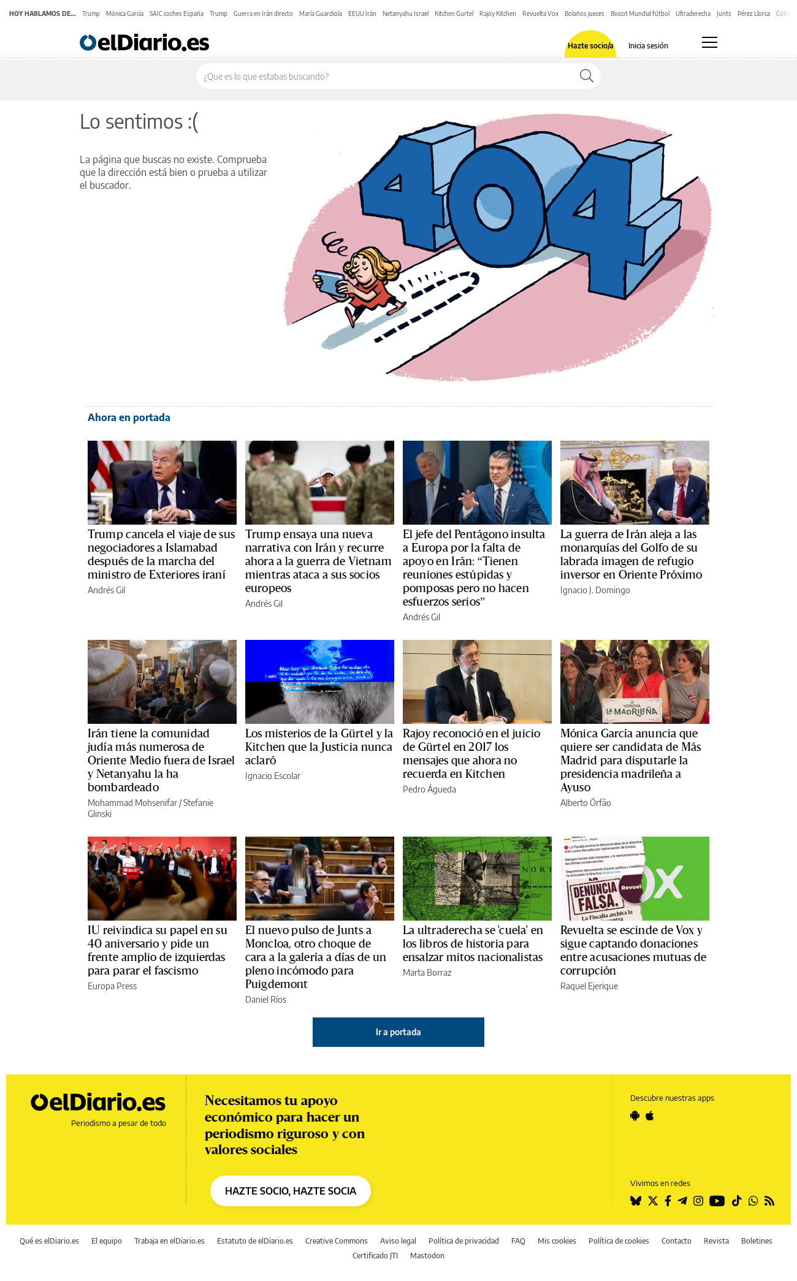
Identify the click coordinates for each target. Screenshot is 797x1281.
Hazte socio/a (591, 46)
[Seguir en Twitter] (652, 1200)
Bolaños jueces (584, 13)
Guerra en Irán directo (263, 13)
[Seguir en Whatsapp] (753, 1200)
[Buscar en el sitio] (384, 76)
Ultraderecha (693, 13)
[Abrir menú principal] (709, 42)
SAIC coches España (177, 13)
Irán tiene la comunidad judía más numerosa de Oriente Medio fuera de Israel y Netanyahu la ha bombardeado (161, 761)
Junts (724, 13)
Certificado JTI (375, 1255)
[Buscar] (587, 76)
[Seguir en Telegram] (682, 1200)
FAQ (518, 1240)
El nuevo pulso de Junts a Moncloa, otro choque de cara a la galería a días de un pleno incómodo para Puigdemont (315, 957)
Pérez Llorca (754, 13)
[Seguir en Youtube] (717, 1200)
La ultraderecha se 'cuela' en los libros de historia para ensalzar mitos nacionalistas (473, 944)
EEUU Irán (362, 13)
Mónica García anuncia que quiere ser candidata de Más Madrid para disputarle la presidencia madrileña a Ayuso (630, 761)
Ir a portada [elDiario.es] (398, 1032)
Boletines (756, 1240)
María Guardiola (320, 13)
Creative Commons (336, 1240)
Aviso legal (398, 1240)
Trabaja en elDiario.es (169, 1240)
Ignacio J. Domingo (595, 590)
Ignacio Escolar (272, 775)
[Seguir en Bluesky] (635, 1200)
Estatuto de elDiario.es (255, 1240)
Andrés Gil (106, 590)
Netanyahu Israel (406, 13)
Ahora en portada (129, 417)
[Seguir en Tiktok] (736, 1200)
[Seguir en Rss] (769, 1200)
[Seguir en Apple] (650, 1115)
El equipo (106, 1240)
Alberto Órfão (585, 802)
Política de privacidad (464, 1240)
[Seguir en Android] (634, 1115)
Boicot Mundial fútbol (640, 13)
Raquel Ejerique (589, 986)
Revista (716, 1240)
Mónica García (124, 13)
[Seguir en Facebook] (668, 1200)
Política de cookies (619, 1240)
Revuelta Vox (540, 13)
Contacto (677, 1240)
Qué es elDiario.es (49, 1240)
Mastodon (427, 1255)
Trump (91, 13)
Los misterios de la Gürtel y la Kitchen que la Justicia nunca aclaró (319, 747)
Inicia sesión (648, 46)
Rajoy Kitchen (497, 13)
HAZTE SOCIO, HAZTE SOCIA (290, 1191)
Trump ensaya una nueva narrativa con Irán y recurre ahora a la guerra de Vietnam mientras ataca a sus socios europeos (318, 561)
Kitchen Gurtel (454, 13)
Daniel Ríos (265, 999)
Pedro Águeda (429, 789)
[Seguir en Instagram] (698, 1200)
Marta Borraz (427, 972)
